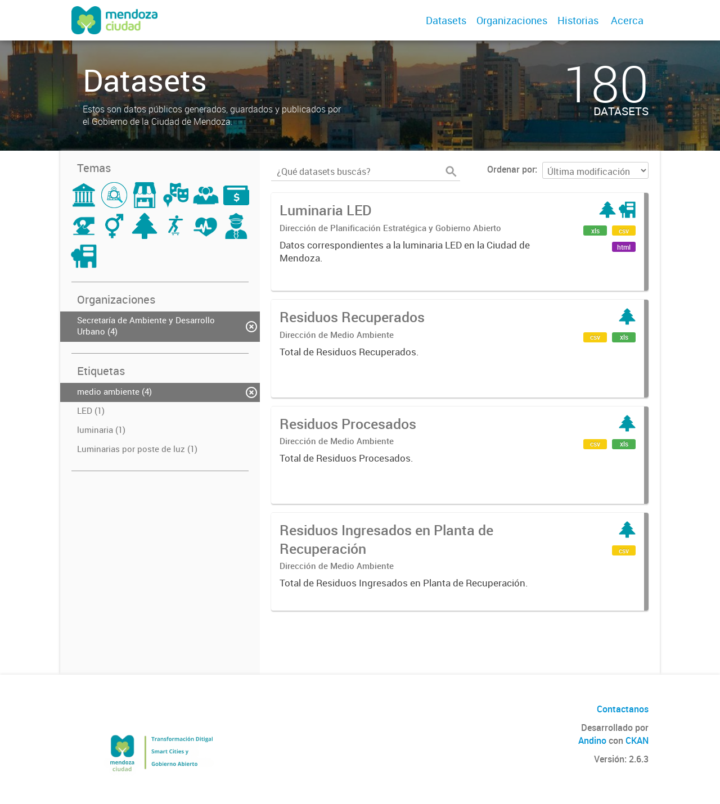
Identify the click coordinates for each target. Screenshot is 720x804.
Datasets (446, 20)
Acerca (627, 20)
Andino (592, 740)
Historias (577, 20)
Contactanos (623, 709)
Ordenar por (511, 169)
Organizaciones (511, 20)
